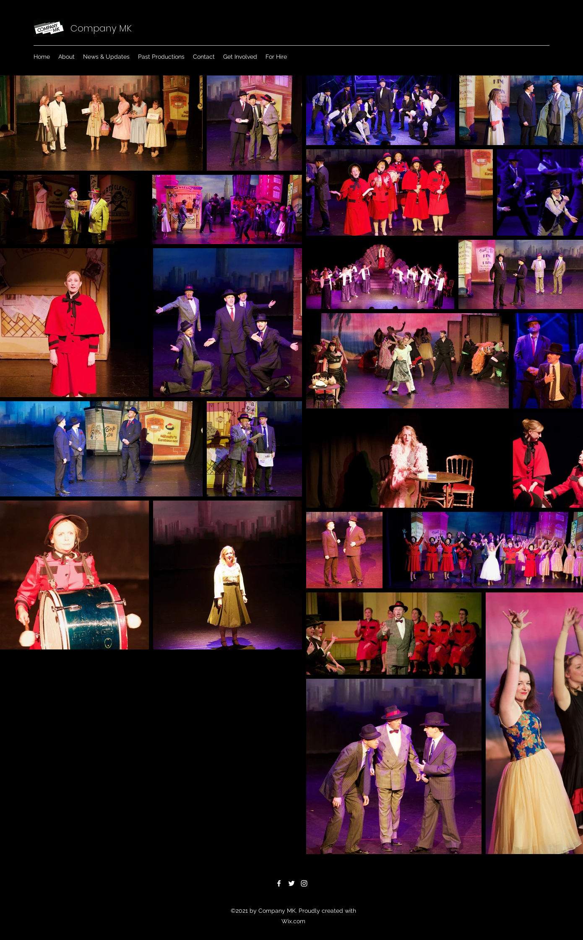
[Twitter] (291, 883)
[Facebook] (279, 883)
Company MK (101, 28)
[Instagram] (304, 883)
